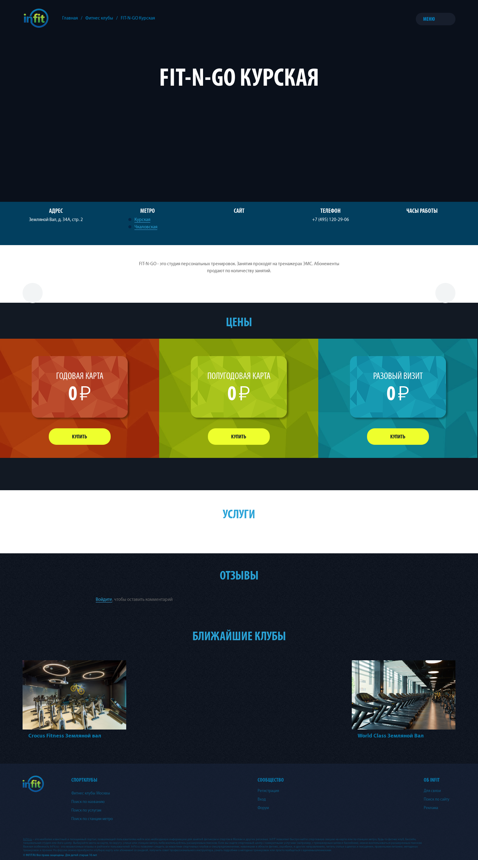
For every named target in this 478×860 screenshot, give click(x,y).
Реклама (431, 808)
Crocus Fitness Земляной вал (64, 736)
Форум (263, 808)
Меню (429, 19)
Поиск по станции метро (92, 819)
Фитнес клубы (99, 18)
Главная (70, 18)
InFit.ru (27, 839)
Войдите (104, 599)
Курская (142, 219)
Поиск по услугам (86, 810)
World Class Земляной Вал (391, 736)
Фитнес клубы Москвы (90, 793)
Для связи (432, 791)
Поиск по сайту (436, 799)
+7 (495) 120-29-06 (330, 219)
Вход (262, 799)
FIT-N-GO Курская (138, 18)
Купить (79, 437)
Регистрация (268, 791)
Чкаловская (145, 227)
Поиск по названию (88, 802)
